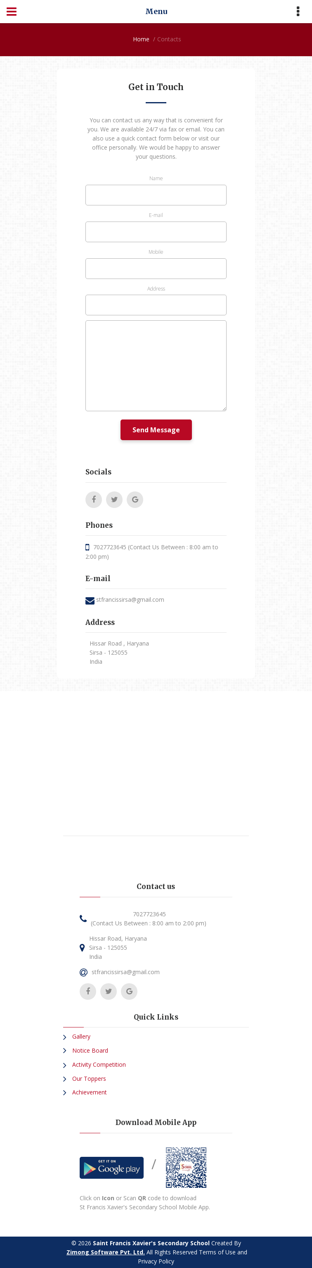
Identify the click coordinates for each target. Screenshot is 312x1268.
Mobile (156, 251)
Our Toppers (88, 1078)
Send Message (156, 429)
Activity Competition (98, 1064)
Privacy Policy (156, 1261)
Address (156, 288)
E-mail (156, 215)
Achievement (89, 1092)
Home (141, 39)
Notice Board (89, 1050)
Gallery (80, 1036)
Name (156, 178)
